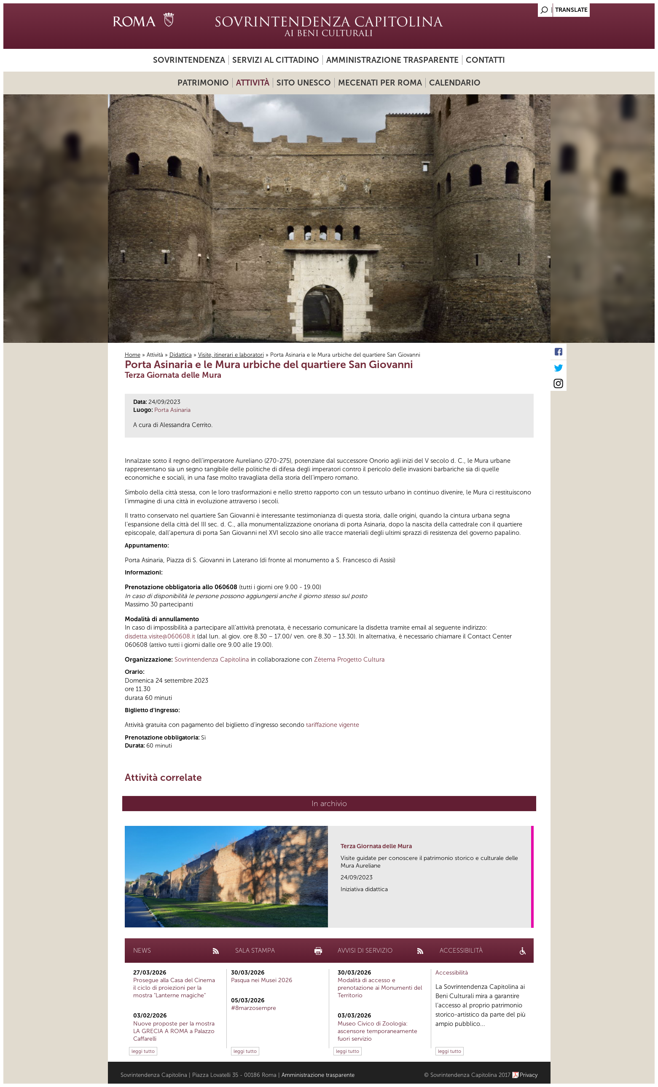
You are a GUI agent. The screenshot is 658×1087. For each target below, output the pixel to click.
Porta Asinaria (172, 410)
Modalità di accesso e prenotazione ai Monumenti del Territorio (380, 988)
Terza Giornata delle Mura (376, 846)
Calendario (455, 83)
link (527, 918)
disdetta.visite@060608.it (160, 636)
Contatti (485, 60)
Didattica (180, 355)
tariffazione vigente (332, 725)
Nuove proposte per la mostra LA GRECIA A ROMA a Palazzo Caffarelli (174, 1031)
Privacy (529, 1075)
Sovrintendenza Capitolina (212, 659)
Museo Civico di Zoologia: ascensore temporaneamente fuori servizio (377, 1031)
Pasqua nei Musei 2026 (261, 980)
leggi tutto (143, 1051)
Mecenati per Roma (380, 83)
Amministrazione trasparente (392, 60)
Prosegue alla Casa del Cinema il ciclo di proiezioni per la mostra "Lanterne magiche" (174, 988)
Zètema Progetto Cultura (349, 659)
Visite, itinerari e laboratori (231, 355)
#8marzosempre (253, 1008)
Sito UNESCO (304, 83)
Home (132, 355)
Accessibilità (451, 972)
